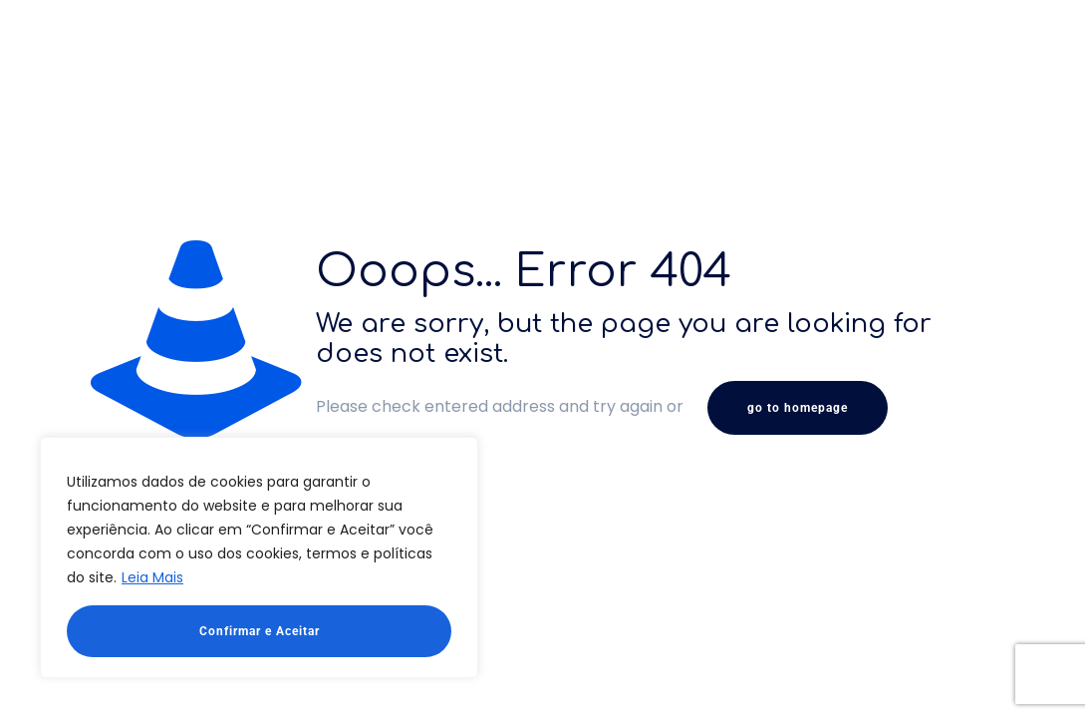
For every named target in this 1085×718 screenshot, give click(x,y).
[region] (259, 557)
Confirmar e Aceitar (259, 631)
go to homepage (797, 408)
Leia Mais (152, 577)
